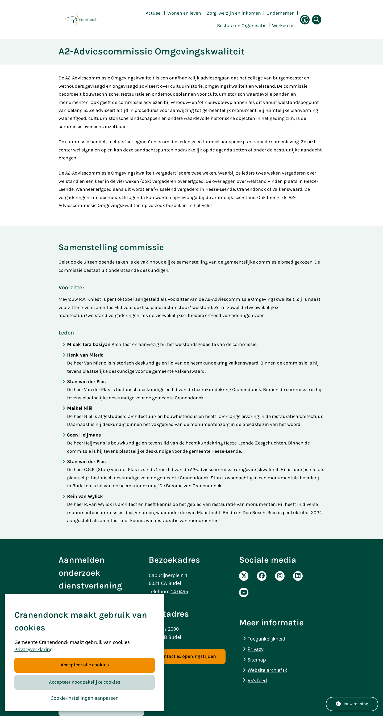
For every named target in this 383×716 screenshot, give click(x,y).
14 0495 (179, 591)
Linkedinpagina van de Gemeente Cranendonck (298, 576)
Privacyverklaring (33, 649)
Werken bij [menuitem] (283, 25)
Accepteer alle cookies (84, 665)
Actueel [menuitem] (154, 13)
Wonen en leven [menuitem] (184, 13)
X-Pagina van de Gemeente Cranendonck (244, 576)
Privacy (256, 649)
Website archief (268, 670)
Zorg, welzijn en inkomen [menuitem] (234, 13)
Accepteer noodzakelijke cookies (84, 682)
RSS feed (257, 680)
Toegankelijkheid (266, 638)
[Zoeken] (316, 19)
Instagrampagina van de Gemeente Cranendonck (280, 576)
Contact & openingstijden (187, 656)
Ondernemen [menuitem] (281, 13)
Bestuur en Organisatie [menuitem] (242, 25)
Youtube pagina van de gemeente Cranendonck (244, 592)
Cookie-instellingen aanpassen (85, 698)
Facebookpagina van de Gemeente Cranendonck (262, 576)
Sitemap (257, 659)
